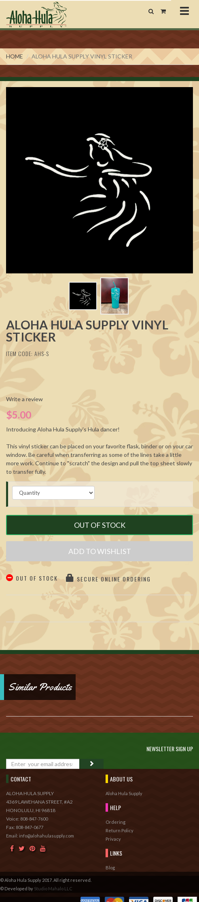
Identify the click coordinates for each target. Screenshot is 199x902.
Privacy (113, 839)
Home (14, 56)
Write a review (24, 399)
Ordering (115, 822)
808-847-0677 (29, 827)
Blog (110, 867)
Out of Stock (99, 525)
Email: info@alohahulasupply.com (40, 835)
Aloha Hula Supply (124, 793)
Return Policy (119, 830)
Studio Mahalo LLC (53, 888)
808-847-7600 (34, 818)
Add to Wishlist (99, 551)
